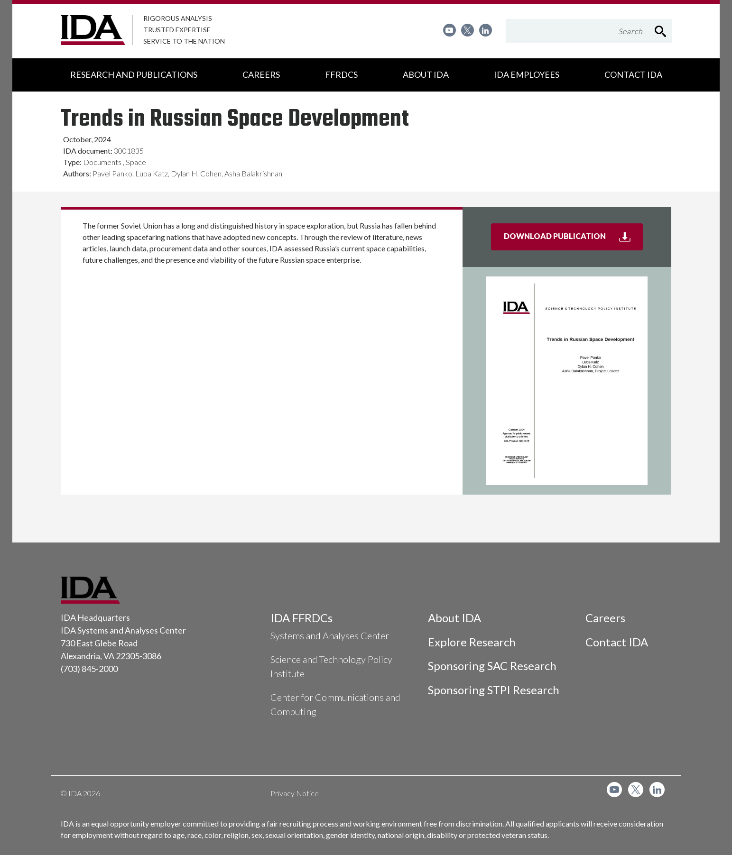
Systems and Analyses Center (329, 635)
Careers (605, 618)
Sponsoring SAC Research (492, 665)
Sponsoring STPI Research (493, 690)
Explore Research (472, 642)
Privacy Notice (294, 793)
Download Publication (573, 240)
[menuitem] (449, 30)
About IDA (454, 618)
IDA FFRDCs (301, 618)
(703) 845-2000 (89, 668)
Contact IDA (616, 642)
